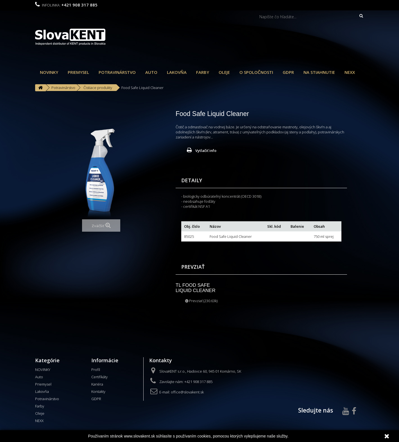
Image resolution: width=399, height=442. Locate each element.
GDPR (288, 72)
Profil (95, 369)
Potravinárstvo (117, 72)
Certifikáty (99, 376)
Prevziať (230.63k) (201, 300)
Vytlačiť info (205, 150)
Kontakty (98, 391)
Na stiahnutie (319, 72)
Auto (151, 72)
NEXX (349, 72)
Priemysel (78, 72)
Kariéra (97, 384)
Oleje (224, 72)
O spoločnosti (256, 72)
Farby (202, 72)
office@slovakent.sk (187, 392)
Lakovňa (177, 72)
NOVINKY (49, 72)
